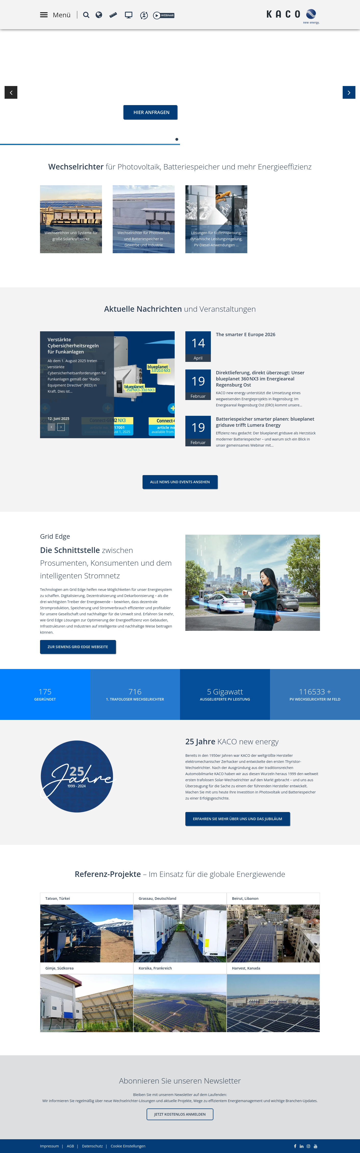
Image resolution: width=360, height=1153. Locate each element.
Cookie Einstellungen (128, 1146)
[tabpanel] (180, 86)
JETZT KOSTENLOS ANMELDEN (179, 1114)
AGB (70, 1146)
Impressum (49, 1146)
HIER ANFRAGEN (150, 112)
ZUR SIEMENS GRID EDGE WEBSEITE (78, 646)
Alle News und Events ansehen (180, 481)
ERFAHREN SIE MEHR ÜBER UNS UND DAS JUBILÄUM (237, 818)
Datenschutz (92, 1146)
